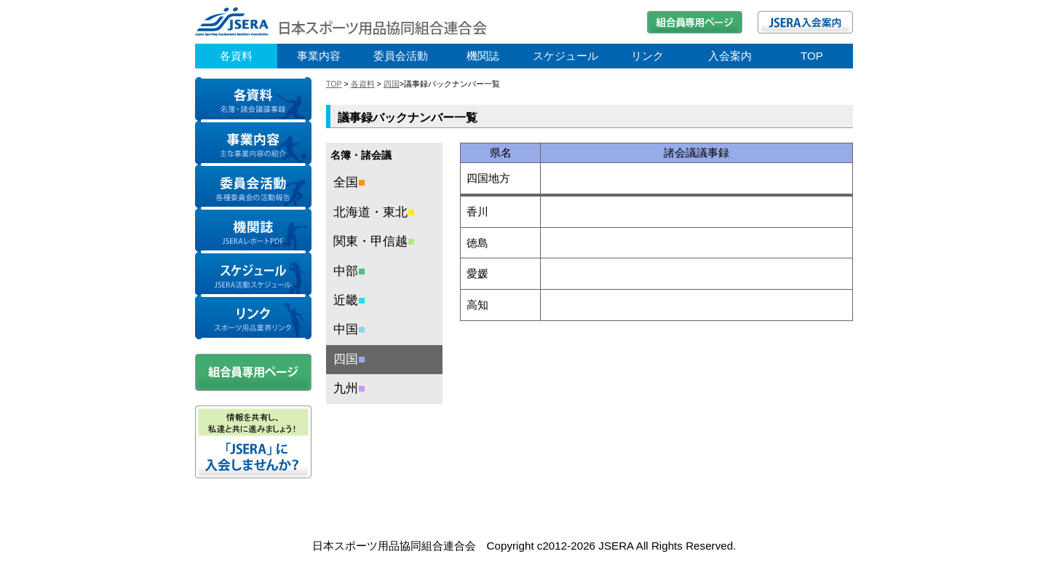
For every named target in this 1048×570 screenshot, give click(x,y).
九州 (349, 388)
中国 (349, 329)
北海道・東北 (374, 212)
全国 (349, 182)
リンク (647, 56)
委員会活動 (400, 56)
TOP (812, 56)
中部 (349, 271)
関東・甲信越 (374, 241)
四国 (392, 83)
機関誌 (483, 56)
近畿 (349, 300)
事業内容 (319, 56)
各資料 (236, 56)
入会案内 (730, 56)
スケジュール (565, 56)
